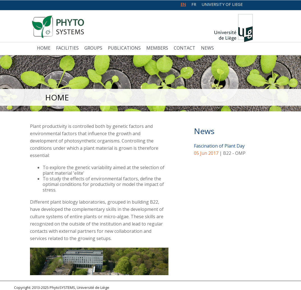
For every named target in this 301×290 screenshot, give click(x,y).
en (183, 4)
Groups (93, 48)
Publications (124, 48)
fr (193, 4)
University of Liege (222, 4)
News (207, 48)
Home (43, 48)
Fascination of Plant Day (219, 146)
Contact (184, 48)
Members (157, 48)
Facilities (67, 48)
